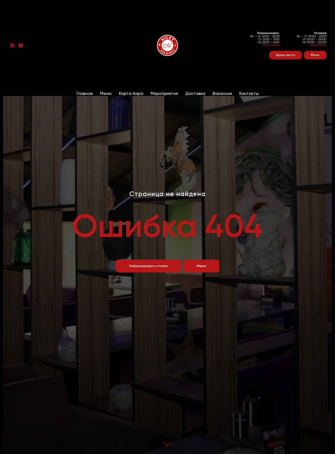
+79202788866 (270, 45)
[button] (285, 55)
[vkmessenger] (12, 45)
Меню (106, 93)
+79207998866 (317, 45)
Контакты (249, 93)
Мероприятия (164, 93)
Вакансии (222, 93)
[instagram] (20, 45)
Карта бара (131, 93)
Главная (84, 93)
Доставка (195, 93)
